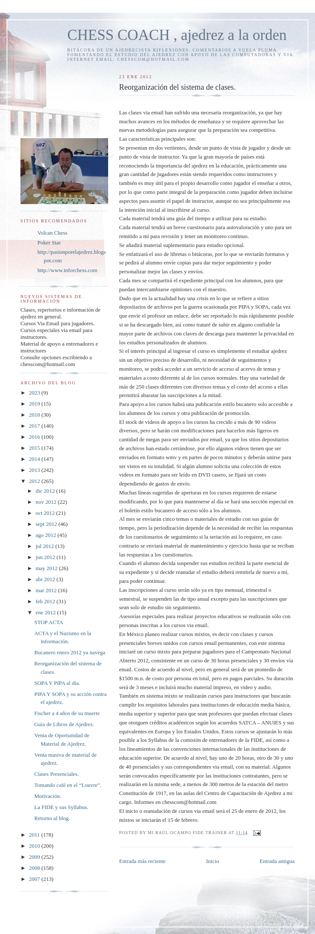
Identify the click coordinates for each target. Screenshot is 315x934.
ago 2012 (46, 535)
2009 (35, 857)
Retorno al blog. (52, 818)
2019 (35, 403)
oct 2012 (46, 513)
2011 (35, 835)
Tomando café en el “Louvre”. (67, 785)
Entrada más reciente (142, 861)
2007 (35, 879)
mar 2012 (47, 590)
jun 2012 (46, 557)
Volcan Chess (52, 233)
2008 (35, 868)
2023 (35, 392)
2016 (35, 437)
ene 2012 (46, 612)
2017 (35, 426)
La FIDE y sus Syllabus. (61, 807)
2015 (35, 448)
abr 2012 (46, 579)
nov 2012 (47, 502)
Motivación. (47, 796)
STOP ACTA (48, 622)
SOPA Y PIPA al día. (57, 683)
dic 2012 (46, 491)
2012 (35, 481)
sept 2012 (47, 524)
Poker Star (49, 242)
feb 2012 (46, 601)
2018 (35, 415)
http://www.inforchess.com (67, 270)
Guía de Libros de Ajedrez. (64, 724)
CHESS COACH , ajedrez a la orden (176, 35)
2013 (35, 470)
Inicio (212, 861)
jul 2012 (45, 546)
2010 (35, 846)
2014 (35, 459)
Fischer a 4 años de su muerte (67, 713)
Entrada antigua (277, 861)
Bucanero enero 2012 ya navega (69, 652)
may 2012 (47, 568)
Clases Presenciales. (56, 774)
